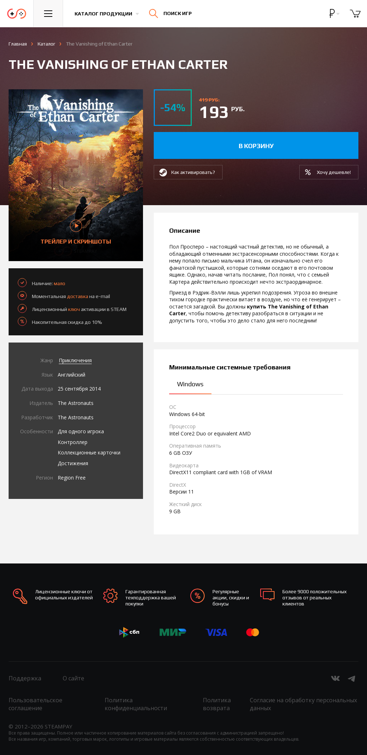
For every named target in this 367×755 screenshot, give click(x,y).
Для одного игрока (81, 431)
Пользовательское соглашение (35, 704)
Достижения (73, 463)
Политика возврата (217, 704)
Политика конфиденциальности (136, 704)
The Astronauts (76, 403)
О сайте (73, 678)
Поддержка (25, 678)
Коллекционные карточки (89, 452)
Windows (190, 384)
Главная (18, 44)
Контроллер (72, 442)
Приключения (75, 360)
